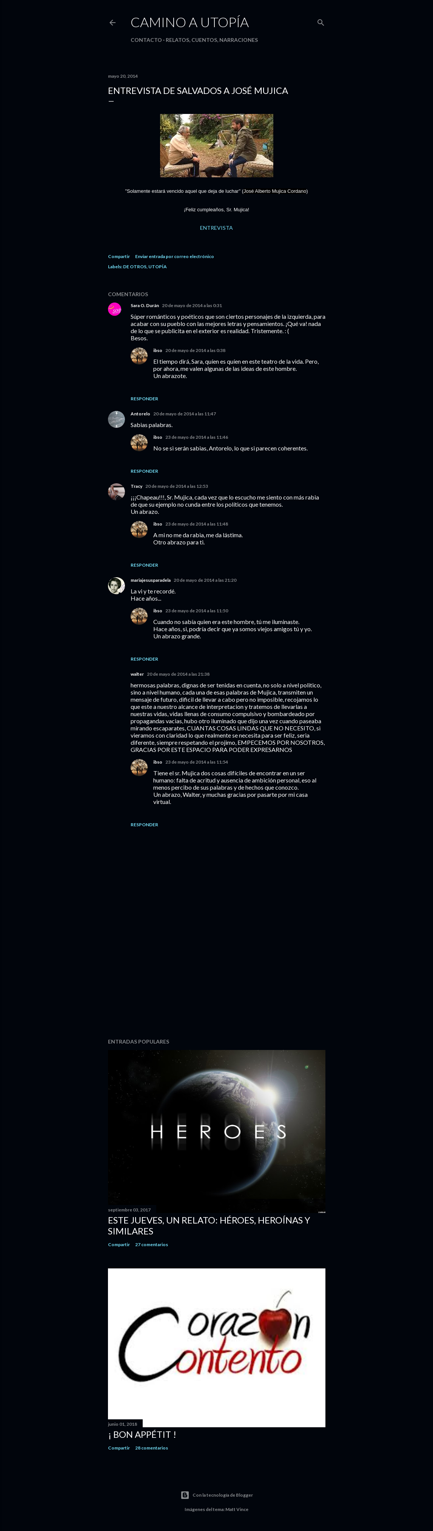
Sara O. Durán (145, 305)
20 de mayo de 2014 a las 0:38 (195, 350)
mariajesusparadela (151, 580)
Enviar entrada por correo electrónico (174, 256)
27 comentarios (151, 1244)
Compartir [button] (119, 256)
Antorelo (140, 414)
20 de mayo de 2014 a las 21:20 (205, 580)
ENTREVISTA (216, 227)
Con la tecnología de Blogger (216, 1495)
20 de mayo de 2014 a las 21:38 (178, 674)
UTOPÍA (157, 266)
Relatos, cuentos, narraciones (212, 40)
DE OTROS (134, 266)
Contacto (146, 40)
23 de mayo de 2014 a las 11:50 (196, 610)
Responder (144, 398)
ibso (157, 350)
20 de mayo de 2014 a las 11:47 (184, 414)
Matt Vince (236, 1509)
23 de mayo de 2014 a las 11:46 (196, 437)
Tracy (136, 486)
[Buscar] (320, 21)
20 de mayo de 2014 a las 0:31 (192, 305)
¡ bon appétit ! (142, 1434)
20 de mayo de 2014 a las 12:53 (176, 486)
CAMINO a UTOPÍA (190, 22)
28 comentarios (151, 1448)
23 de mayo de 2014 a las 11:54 (196, 762)
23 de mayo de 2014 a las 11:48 (196, 524)
